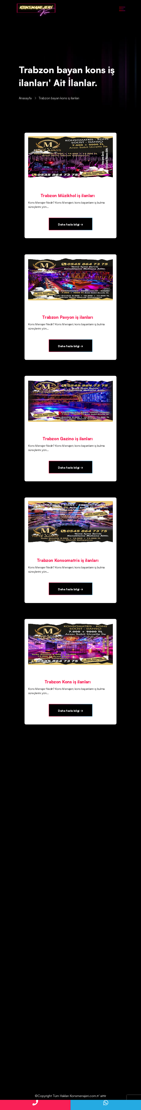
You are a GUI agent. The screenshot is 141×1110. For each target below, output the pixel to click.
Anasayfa (25, 99)
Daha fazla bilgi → (70, 224)
